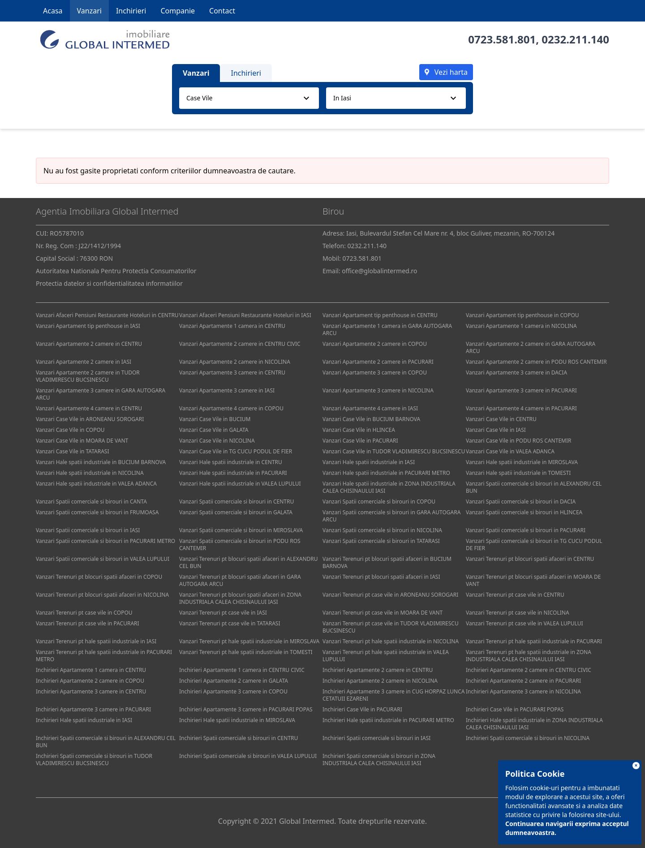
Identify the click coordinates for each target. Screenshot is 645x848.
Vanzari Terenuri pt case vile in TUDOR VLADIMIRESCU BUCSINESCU (390, 627)
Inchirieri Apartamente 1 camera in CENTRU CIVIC (242, 670)
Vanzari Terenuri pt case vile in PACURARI (87, 623)
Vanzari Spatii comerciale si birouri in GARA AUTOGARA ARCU (391, 515)
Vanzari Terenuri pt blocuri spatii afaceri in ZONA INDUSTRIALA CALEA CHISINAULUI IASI (240, 598)
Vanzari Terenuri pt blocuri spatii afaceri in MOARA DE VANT (533, 580)
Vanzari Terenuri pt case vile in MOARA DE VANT (382, 612)
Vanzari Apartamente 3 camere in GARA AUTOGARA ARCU (100, 394)
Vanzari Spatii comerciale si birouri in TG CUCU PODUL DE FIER (534, 544)
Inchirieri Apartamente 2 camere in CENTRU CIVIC (528, 670)
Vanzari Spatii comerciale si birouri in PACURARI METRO (105, 541)
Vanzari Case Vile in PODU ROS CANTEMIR (518, 440)
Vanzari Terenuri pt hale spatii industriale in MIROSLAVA (249, 641)
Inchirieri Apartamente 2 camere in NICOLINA (380, 680)
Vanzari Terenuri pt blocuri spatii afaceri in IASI (381, 577)
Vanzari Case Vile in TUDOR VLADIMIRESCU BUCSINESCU (393, 451)
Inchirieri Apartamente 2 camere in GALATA (233, 680)
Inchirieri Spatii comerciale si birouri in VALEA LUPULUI (248, 756)
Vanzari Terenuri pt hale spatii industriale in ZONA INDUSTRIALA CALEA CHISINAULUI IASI (528, 655)
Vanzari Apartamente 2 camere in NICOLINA (234, 362)
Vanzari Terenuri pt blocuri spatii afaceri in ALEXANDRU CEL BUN (248, 562)
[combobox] (249, 98)
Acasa (53, 11)
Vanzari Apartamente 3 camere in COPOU (374, 372)
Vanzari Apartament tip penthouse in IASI (88, 326)
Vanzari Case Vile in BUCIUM (214, 419)
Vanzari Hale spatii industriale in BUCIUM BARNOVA (101, 462)
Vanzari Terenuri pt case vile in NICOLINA (517, 612)
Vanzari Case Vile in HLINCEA (358, 430)
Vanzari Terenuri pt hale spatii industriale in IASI (96, 641)
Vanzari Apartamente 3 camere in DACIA (516, 372)
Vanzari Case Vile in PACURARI (360, 440)
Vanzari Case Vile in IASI (496, 430)
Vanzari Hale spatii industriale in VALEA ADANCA (96, 483)
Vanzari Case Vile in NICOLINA (217, 440)
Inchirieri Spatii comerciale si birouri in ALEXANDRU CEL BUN (106, 741)
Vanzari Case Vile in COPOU (70, 430)
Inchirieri (131, 11)
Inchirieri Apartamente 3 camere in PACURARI (93, 709)
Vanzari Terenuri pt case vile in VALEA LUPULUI (524, 623)
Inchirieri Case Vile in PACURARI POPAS (514, 709)
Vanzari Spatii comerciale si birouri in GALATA (235, 512)
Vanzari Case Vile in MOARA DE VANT (82, 440)
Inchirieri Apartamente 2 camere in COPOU (90, 680)
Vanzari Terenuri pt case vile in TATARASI (229, 623)
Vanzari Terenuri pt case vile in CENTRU (515, 594)
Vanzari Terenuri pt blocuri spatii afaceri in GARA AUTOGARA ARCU (240, 580)
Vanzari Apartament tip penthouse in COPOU (522, 315)
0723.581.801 (502, 39)
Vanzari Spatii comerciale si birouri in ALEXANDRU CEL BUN (534, 487)
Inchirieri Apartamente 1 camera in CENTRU (91, 670)
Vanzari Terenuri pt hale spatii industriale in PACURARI (534, 641)
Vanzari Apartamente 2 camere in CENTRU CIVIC (240, 344)
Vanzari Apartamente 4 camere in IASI (370, 408)
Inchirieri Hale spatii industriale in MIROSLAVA (237, 720)
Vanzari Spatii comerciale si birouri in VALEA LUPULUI (102, 559)
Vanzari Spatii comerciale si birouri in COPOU (378, 501)
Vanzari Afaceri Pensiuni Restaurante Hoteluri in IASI (245, 315)
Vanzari (89, 11)
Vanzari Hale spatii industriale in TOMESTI (518, 473)
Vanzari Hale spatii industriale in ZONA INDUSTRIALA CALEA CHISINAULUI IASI (389, 487)
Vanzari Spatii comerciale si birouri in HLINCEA (524, 512)
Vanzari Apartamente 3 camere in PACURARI (521, 390)
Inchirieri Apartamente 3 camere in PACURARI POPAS (246, 709)
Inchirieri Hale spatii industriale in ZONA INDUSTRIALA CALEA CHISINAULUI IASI (534, 723)
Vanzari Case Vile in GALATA (214, 430)
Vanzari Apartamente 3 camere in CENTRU (232, 372)
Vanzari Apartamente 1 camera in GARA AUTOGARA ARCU (387, 329)
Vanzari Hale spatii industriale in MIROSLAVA (522, 462)
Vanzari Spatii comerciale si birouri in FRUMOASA (97, 512)
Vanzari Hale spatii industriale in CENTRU (230, 462)
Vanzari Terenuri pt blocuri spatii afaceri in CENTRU (530, 559)
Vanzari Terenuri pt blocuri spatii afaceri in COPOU (99, 577)
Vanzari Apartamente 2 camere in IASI (83, 362)
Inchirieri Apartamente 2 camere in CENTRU (377, 670)
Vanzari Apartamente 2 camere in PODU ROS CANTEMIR (536, 362)
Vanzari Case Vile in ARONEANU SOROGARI (90, 419)
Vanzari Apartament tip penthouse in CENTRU (380, 315)
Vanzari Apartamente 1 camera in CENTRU (232, 326)
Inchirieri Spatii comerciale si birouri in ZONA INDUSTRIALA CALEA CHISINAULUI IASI (378, 759)
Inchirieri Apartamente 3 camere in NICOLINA (523, 691)
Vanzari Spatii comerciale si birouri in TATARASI (381, 541)
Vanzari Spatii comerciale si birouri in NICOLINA (382, 530)
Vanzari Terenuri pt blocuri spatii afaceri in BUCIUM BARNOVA (387, 562)
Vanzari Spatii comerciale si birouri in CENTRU (236, 501)
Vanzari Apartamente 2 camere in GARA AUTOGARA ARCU (530, 347)
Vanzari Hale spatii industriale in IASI (368, 462)
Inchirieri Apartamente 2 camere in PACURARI (523, 680)
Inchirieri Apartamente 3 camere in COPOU (233, 691)
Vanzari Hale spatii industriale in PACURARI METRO (386, 473)
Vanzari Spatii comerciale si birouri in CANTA (91, 501)
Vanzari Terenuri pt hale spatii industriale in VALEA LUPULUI (385, 655)
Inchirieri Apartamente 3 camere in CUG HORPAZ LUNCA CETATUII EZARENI (393, 695)
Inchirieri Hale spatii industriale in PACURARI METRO (388, 720)
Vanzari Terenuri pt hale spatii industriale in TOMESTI (246, 652)
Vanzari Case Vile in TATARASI (72, 451)
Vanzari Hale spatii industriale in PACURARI (233, 473)
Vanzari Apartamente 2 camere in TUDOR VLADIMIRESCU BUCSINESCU (88, 376)
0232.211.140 (575, 39)
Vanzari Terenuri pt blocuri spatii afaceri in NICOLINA (102, 594)
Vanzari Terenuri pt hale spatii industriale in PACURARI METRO (104, 655)
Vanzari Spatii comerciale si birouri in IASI (88, 530)
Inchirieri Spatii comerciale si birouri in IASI (376, 738)
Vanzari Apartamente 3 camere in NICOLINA (378, 390)
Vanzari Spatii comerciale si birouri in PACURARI (525, 530)
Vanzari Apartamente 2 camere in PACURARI (378, 362)
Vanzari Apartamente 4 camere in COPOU (231, 408)
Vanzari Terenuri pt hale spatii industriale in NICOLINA (390, 641)
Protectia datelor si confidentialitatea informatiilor (109, 283)
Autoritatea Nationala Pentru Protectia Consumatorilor (116, 271)
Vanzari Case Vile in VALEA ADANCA (510, 451)
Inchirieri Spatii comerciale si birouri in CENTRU (238, 738)
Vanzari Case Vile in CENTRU (501, 419)
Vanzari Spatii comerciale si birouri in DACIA (521, 501)
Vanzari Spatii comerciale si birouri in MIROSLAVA (241, 530)
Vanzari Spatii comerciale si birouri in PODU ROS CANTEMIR (240, 544)
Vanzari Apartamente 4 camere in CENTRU (89, 408)
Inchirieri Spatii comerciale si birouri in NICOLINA (527, 738)
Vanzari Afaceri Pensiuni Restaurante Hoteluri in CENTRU (107, 315)
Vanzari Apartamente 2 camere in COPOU (374, 344)
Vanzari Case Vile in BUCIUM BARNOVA (371, 419)
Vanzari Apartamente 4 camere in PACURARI (521, 408)
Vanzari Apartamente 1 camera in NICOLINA (521, 326)
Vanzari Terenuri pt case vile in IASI (223, 612)
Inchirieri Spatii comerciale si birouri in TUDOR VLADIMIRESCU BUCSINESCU (94, 759)
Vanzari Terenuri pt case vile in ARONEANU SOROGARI (390, 594)
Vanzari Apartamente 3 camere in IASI (227, 390)
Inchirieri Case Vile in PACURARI (362, 709)
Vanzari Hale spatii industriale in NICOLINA (90, 473)
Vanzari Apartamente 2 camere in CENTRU (89, 344)
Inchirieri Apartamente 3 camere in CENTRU (91, 691)
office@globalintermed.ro (379, 271)
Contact (222, 11)
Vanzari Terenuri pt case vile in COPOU (84, 612)
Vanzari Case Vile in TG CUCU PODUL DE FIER (235, 451)
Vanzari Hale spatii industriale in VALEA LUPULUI (240, 483)
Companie (177, 11)
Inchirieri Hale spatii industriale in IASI (84, 720)
